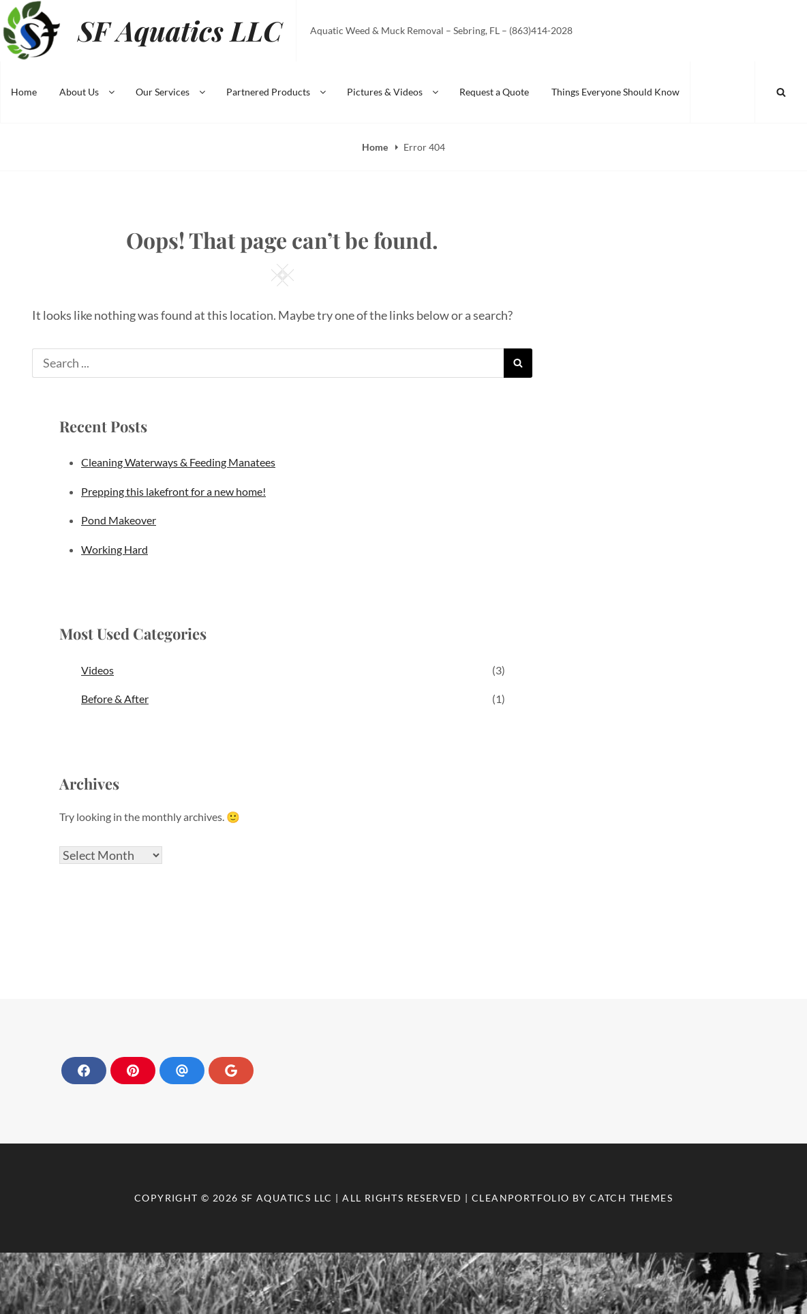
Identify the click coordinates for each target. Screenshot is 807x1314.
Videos (97, 669)
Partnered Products (277, 92)
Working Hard (114, 549)
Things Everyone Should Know (615, 92)
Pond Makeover (118, 519)
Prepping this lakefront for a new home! (173, 491)
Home (24, 92)
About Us (88, 92)
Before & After (115, 698)
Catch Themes (631, 1198)
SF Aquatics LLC (180, 30)
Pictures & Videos (393, 92)
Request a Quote (494, 92)
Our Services (171, 92)
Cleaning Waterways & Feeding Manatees (178, 462)
